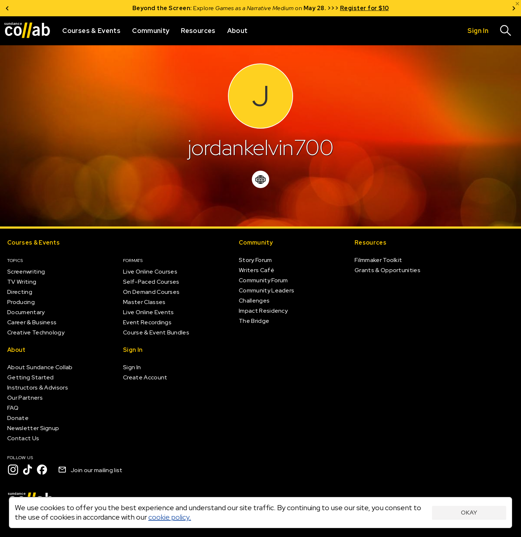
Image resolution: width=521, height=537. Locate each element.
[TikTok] (27, 469)
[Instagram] (13, 469)
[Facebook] (42, 469)
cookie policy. (169, 517)
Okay (469, 512)
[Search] (506, 30)
